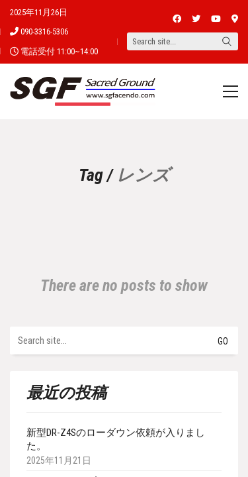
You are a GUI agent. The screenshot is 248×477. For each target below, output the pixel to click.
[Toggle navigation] (230, 91)
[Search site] (226, 42)
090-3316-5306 (44, 31)
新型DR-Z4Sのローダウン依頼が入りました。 (115, 439)
